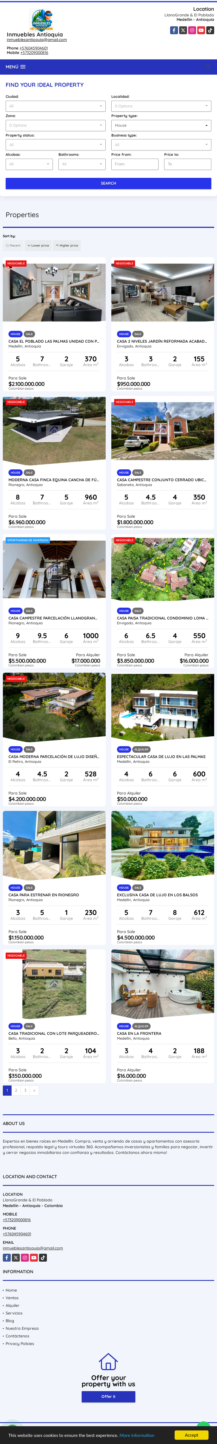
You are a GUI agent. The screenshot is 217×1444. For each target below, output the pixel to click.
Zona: (11, 115)
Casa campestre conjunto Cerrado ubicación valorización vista (163, 480)
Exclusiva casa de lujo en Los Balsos (157, 895)
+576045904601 (33, 48)
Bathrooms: (68, 154)
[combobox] (56, 106)
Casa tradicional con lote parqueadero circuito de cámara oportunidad (54, 1033)
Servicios (14, 1313)
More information (137, 1436)
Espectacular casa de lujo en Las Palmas (161, 756)
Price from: (121, 154)
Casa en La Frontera (139, 1033)
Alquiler (12, 1305)
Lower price (38, 245)
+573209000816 (34, 52)
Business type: (124, 135)
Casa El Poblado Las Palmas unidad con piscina (54, 341)
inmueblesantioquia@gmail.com (37, 39)
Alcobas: (13, 154)
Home (11, 1290)
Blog (10, 1320)
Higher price (67, 245)
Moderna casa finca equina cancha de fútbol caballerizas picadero (54, 480)
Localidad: (120, 96)
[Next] (34, 1090)
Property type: (124, 115)
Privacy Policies (20, 1343)
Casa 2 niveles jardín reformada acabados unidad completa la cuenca (163, 341)
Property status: (20, 135)
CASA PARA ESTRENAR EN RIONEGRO (43, 895)
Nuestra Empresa (22, 1328)
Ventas (12, 1297)
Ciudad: (12, 96)
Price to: (171, 154)
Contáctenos (17, 1336)
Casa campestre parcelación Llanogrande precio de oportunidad (54, 618)
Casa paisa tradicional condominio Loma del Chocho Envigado (163, 618)
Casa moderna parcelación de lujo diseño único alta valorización (54, 756)
